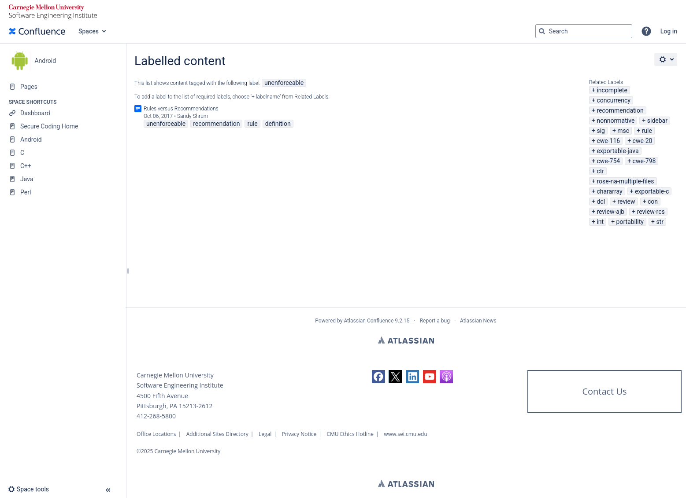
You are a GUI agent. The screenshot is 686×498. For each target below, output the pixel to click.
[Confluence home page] (37, 31)
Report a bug (435, 321)
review (626, 201)
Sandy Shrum (192, 116)
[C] (62, 152)
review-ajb (610, 211)
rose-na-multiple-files (625, 181)
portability (630, 221)
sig (601, 130)
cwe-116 (608, 140)
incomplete (612, 90)
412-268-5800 (156, 416)
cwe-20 (643, 140)
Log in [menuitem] (668, 31)
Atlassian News (478, 321)
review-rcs (651, 211)
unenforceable (284, 82)
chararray (609, 191)
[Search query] (583, 31)
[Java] (62, 179)
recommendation (620, 110)
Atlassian (406, 340)
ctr (600, 171)
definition (278, 123)
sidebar (657, 120)
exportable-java (617, 150)
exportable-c (652, 191)
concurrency (613, 100)
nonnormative (615, 120)
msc (623, 130)
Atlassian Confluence (368, 321)
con (653, 201)
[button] (646, 31)
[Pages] (62, 86)
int (600, 221)
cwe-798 (644, 161)
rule (647, 130)
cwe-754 (608, 161)
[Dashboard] (62, 113)
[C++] (62, 165)
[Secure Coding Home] (62, 126)
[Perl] (62, 192)
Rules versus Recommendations (181, 109)
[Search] (541, 31)
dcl (601, 201)
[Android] (62, 139)
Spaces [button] (88, 31)
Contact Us (604, 391)
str (660, 221)
